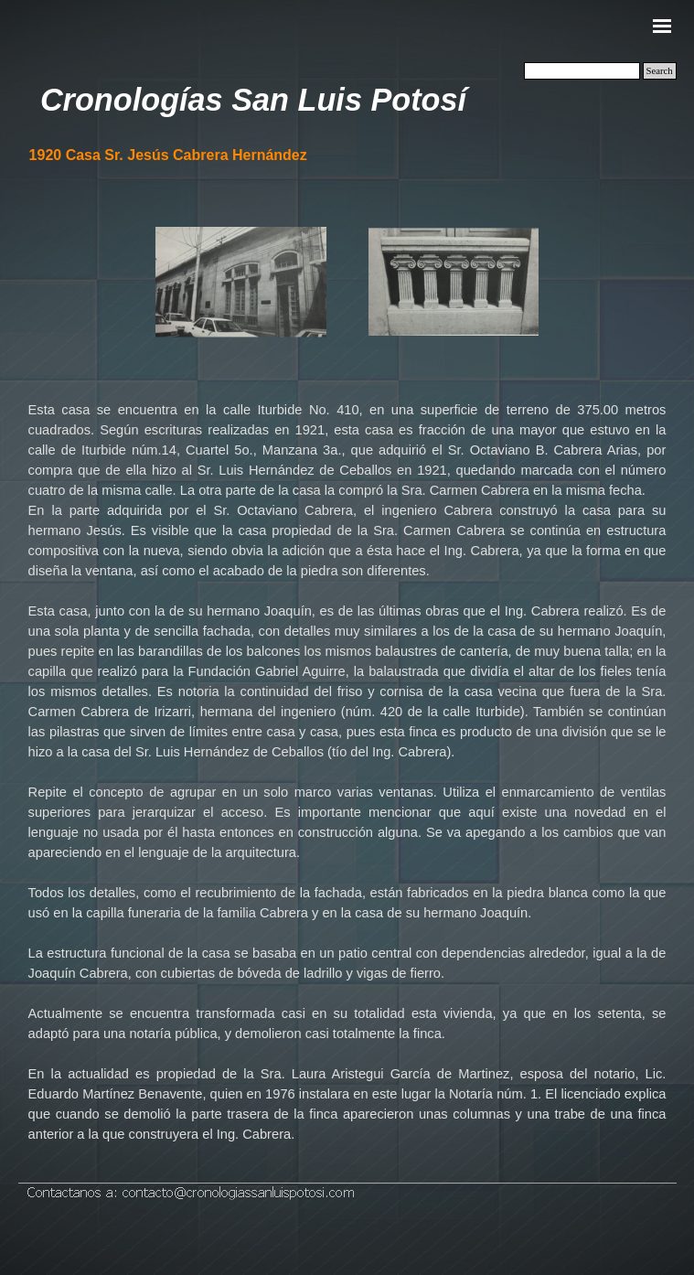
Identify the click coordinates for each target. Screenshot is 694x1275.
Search (659, 71)
